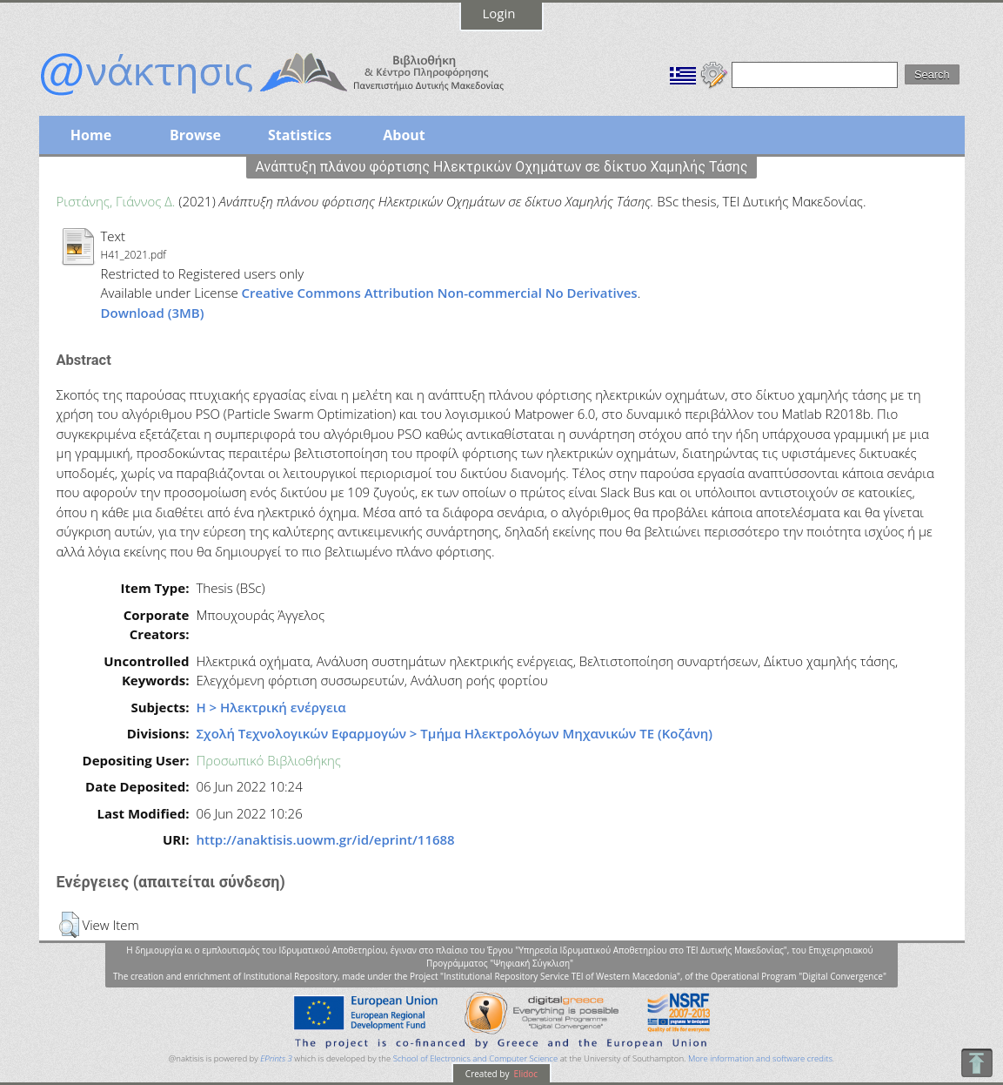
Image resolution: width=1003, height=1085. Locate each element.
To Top (976, 1063)
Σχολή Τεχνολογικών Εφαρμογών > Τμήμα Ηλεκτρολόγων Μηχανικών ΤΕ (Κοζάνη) (454, 733)
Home (90, 135)
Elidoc (525, 1074)
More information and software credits (760, 1058)
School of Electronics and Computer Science (475, 1058)
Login (499, 13)
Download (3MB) (152, 312)
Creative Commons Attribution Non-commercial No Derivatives (440, 292)
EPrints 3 (276, 1058)
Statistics (299, 135)
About (404, 135)
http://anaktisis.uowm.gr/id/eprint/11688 (325, 839)
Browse (195, 135)
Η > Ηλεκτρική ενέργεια (270, 707)
